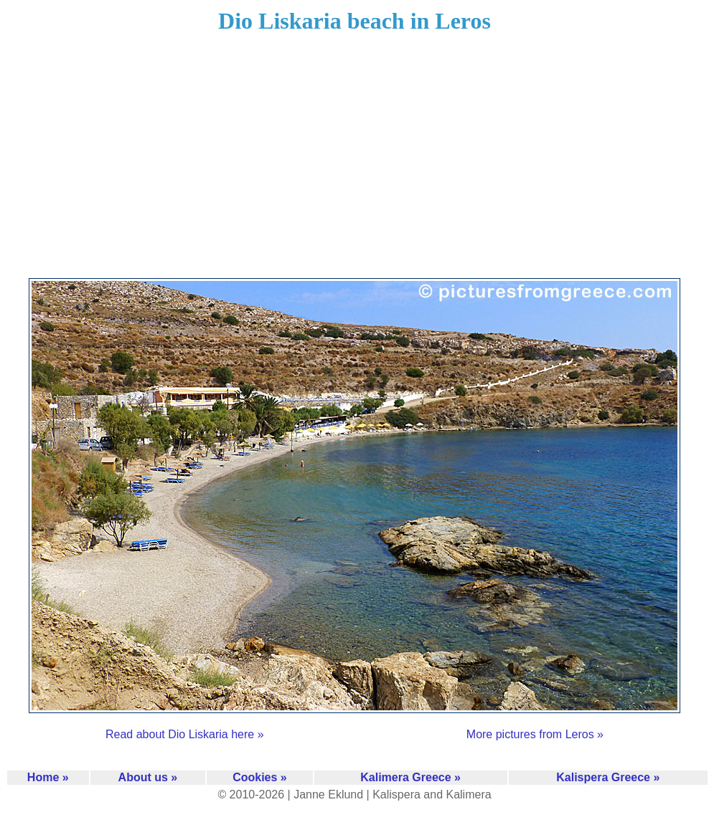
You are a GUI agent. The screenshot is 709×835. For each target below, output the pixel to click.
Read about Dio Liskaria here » (184, 734)
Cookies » (260, 777)
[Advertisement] (354, 165)
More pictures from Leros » (535, 734)
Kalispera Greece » (607, 777)
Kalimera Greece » (410, 777)
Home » (48, 777)
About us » (148, 777)
